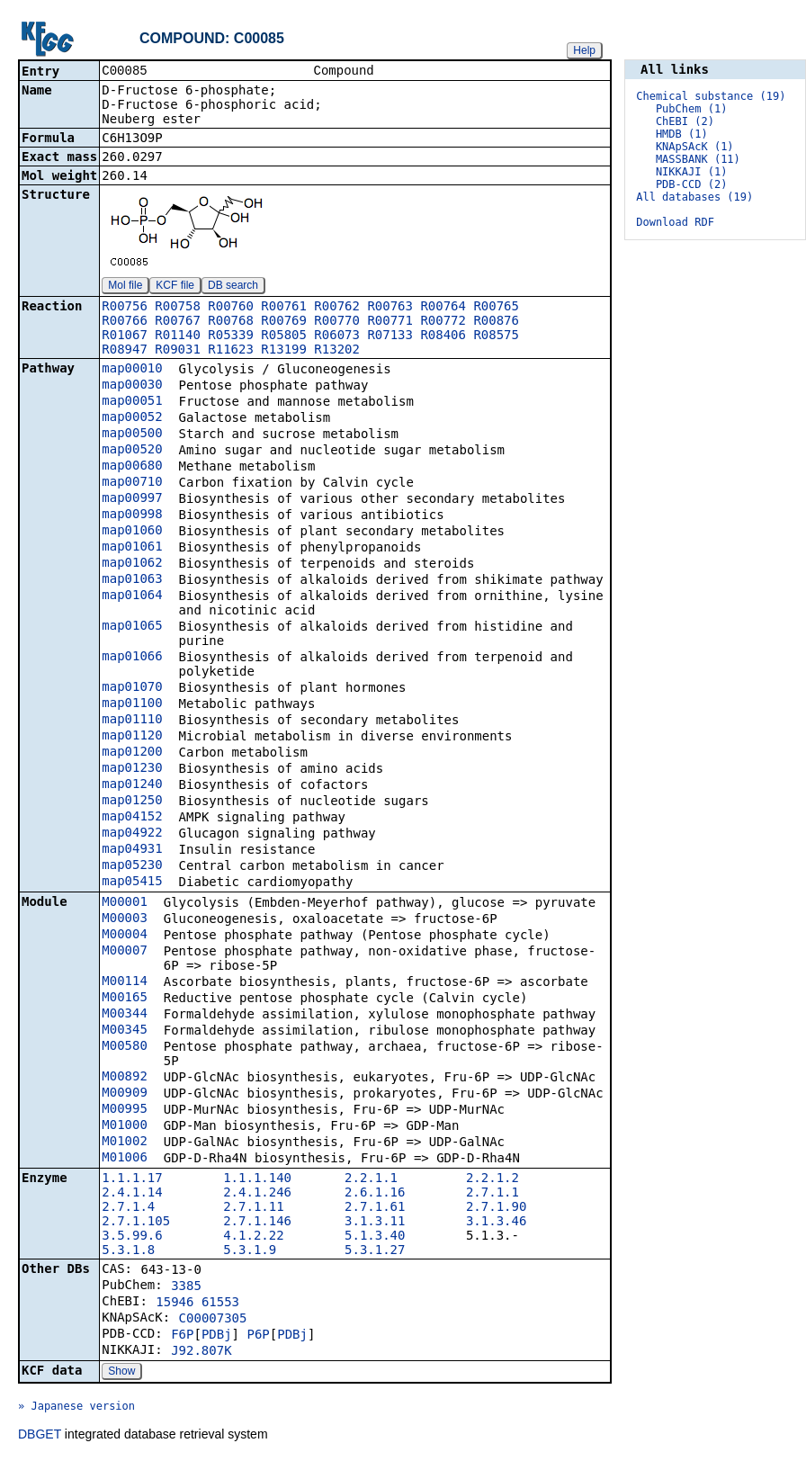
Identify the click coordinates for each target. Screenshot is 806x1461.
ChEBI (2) (685, 121)
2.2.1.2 (492, 1179)
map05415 (132, 882)
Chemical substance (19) (710, 96)
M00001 (125, 903)
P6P (257, 1336)
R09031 (178, 351)
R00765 (496, 307)
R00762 (337, 307)
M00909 (125, 1094)
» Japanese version (76, 1408)
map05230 (132, 866)
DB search (233, 287)
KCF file (175, 287)
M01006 (125, 1159)
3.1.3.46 (496, 1222)
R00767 (178, 322)
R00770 (337, 322)
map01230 (132, 769)
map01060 (132, 531)
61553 (220, 1303)
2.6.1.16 (375, 1194)
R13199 (284, 351)
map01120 (132, 737)
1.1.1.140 (257, 1179)
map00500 (132, 434)
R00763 (390, 307)
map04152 (132, 818)
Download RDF (675, 222)
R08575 (496, 336)
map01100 (132, 704)
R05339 (231, 336)
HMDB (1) (682, 134)
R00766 (125, 322)
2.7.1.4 (128, 1208)
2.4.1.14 (132, 1194)
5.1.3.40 (375, 1237)
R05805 (284, 336)
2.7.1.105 (136, 1222)
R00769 (284, 322)
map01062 (132, 564)
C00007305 (213, 1320)
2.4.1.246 (257, 1194)
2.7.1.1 (492, 1194)
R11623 (231, 351)
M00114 (125, 982)
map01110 (132, 720)
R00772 (443, 322)
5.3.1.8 (128, 1251)
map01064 (132, 596)
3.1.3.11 (375, 1222)
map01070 (132, 688)
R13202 (337, 351)
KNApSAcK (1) (695, 146)
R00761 (284, 307)
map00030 (132, 386)
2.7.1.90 (496, 1208)
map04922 (132, 834)
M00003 (125, 919)
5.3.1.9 (249, 1251)
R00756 (125, 307)
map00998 (132, 515)
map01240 (132, 785)
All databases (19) (694, 197)
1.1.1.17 (132, 1179)
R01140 (178, 336)
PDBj (217, 1336)
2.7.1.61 (375, 1208)
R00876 (496, 322)
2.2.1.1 (371, 1179)
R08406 (443, 336)
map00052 (132, 418)
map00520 (132, 451)
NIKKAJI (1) (691, 172)
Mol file (125, 287)
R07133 (390, 336)
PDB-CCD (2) (691, 184)
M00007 (125, 952)
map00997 (132, 499)
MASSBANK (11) (698, 159)
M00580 (125, 1047)
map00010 (132, 370)
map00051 (132, 402)
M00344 (125, 1015)
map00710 (132, 483)
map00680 (132, 467)
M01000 (125, 1126)
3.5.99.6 (132, 1237)
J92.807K (201, 1352)
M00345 (125, 1031)
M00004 (125, 935)
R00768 (231, 322)
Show (121, 1373)
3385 (186, 1287)
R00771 (390, 322)
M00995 (125, 1110)
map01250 (132, 801)
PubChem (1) (691, 109)
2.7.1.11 (253, 1208)
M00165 (125, 998)
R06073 (337, 336)
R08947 (125, 351)
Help (584, 50)
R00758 (178, 307)
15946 (174, 1303)
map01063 (132, 580)
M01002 (125, 1142)
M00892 (125, 1078)
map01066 (132, 657)
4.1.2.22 (253, 1237)
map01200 (132, 753)
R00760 (231, 307)
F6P (182, 1336)
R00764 (443, 307)
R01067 (125, 336)
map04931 (132, 850)
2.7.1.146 (257, 1222)
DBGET (39, 1436)
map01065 (132, 627)
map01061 (132, 548)
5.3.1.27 (375, 1251)
